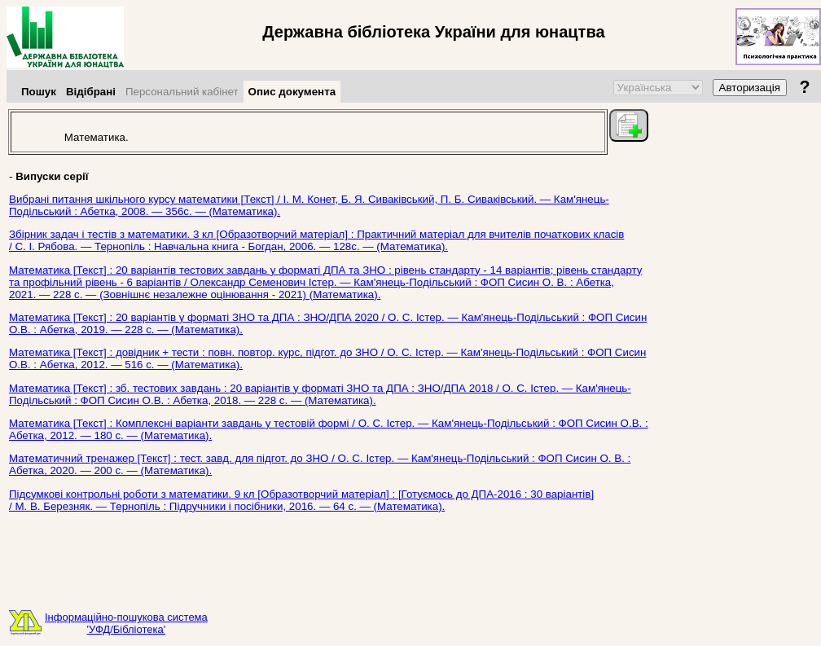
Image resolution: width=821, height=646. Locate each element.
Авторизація (749, 87)
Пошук (38, 92)
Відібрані (91, 92)
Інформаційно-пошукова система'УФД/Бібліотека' (126, 623)
